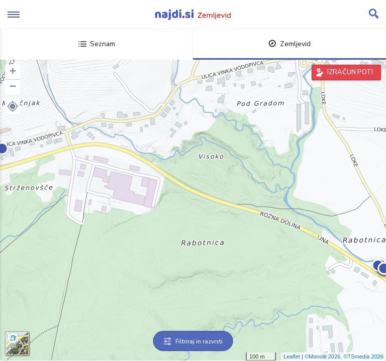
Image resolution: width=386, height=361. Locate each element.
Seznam (96, 44)
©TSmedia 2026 (363, 356)
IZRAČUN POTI (350, 72)
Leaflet (291, 356)
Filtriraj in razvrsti (193, 341)
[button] (12, 106)
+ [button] (13, 72)
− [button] (13, 87)
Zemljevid (289, 44)
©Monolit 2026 (322, 356)
